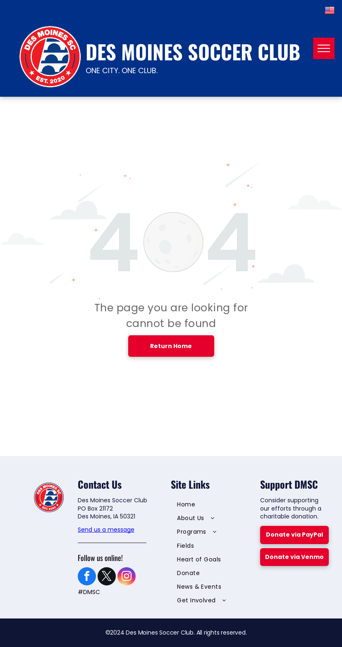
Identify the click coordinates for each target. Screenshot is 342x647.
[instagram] (126, 577)
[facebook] (87, 577)
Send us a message (106, 529)
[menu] (324, 48)
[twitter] (107, 577)
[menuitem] (210, 505)
